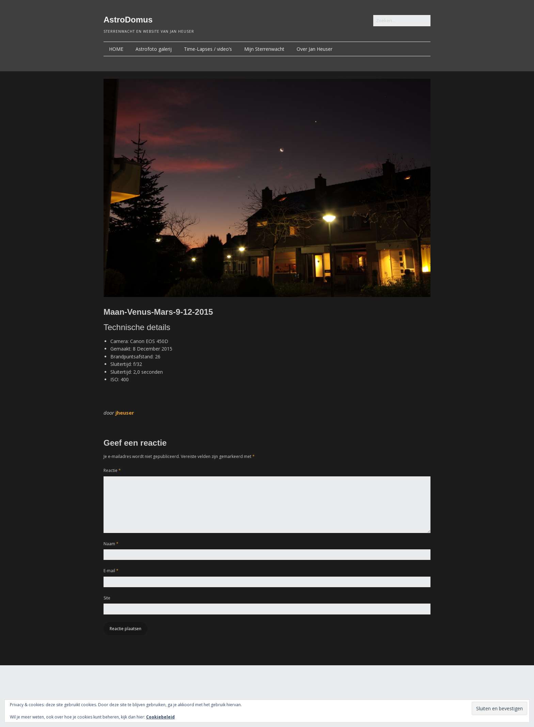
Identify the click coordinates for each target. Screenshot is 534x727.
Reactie (112, 470)
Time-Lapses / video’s (208, 49)
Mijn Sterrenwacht (264, 49)
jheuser (124, 412)
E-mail (111, 571)
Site (107, 598)
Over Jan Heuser (314, 49)
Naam (111, 544)
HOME (116, 49)
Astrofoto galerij (154, 49)
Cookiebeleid (160, 717)
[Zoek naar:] (401, 20)
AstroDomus (128, 19)
